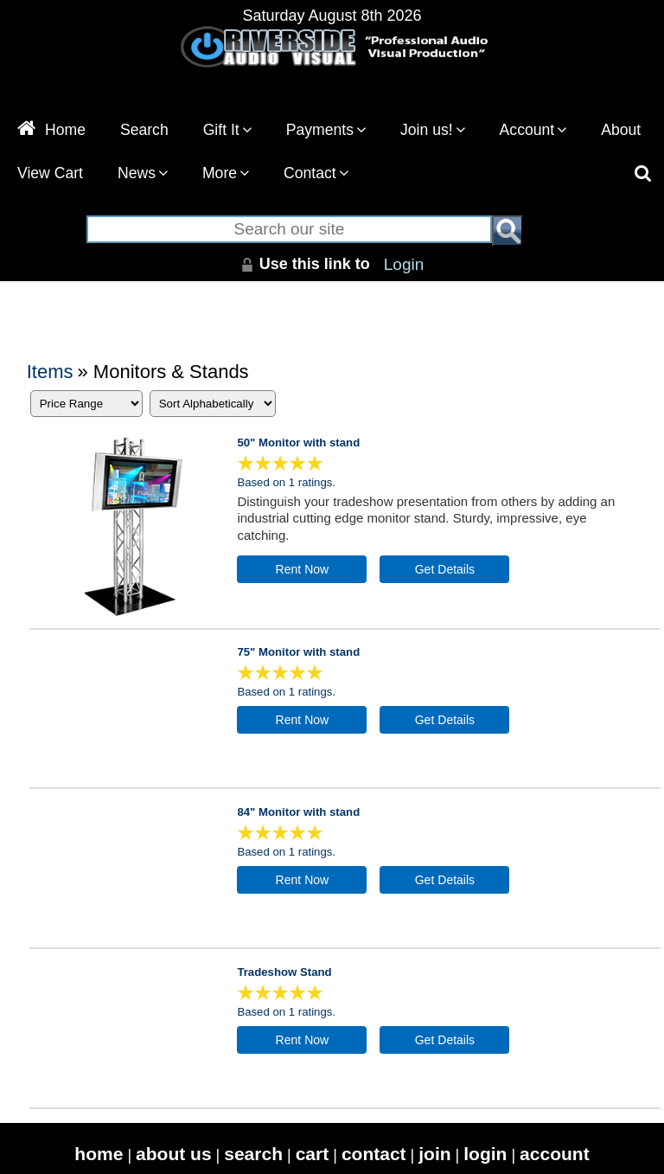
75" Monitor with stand (298, 651)
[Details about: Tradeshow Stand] (444, 1040)
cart (312, 1154)
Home (51, 129)
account (555, 1154)
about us (174, 1154)
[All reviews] (280, 467)
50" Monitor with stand (298, 442)
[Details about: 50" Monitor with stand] (444, 569)
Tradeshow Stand (284, 972)
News (143, 173)
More (225, 173)
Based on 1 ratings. (286, 482)
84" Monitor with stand (298, 811)
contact (374, 1154)
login (485, 1154)
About (621, 129)
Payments (326, 129)
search (253, 1154)
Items (50, 371)
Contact (316, 173)
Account (533, 129)
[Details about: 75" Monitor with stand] (444, 720)
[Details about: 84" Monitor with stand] (444, 880)
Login (404, 264)
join (434, 1154)
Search (144, 129)
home (98, 1154)
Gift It (227, 129)
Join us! (432, 129)
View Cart (50, 173)
